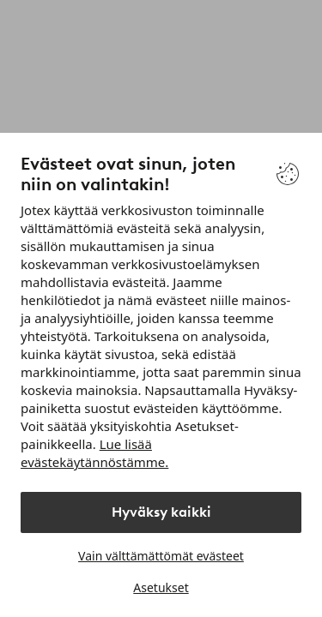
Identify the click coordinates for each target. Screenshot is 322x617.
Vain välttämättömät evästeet (161, 556)
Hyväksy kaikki (161, 512)
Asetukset (160, 587)
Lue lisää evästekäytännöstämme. (94, 452)
